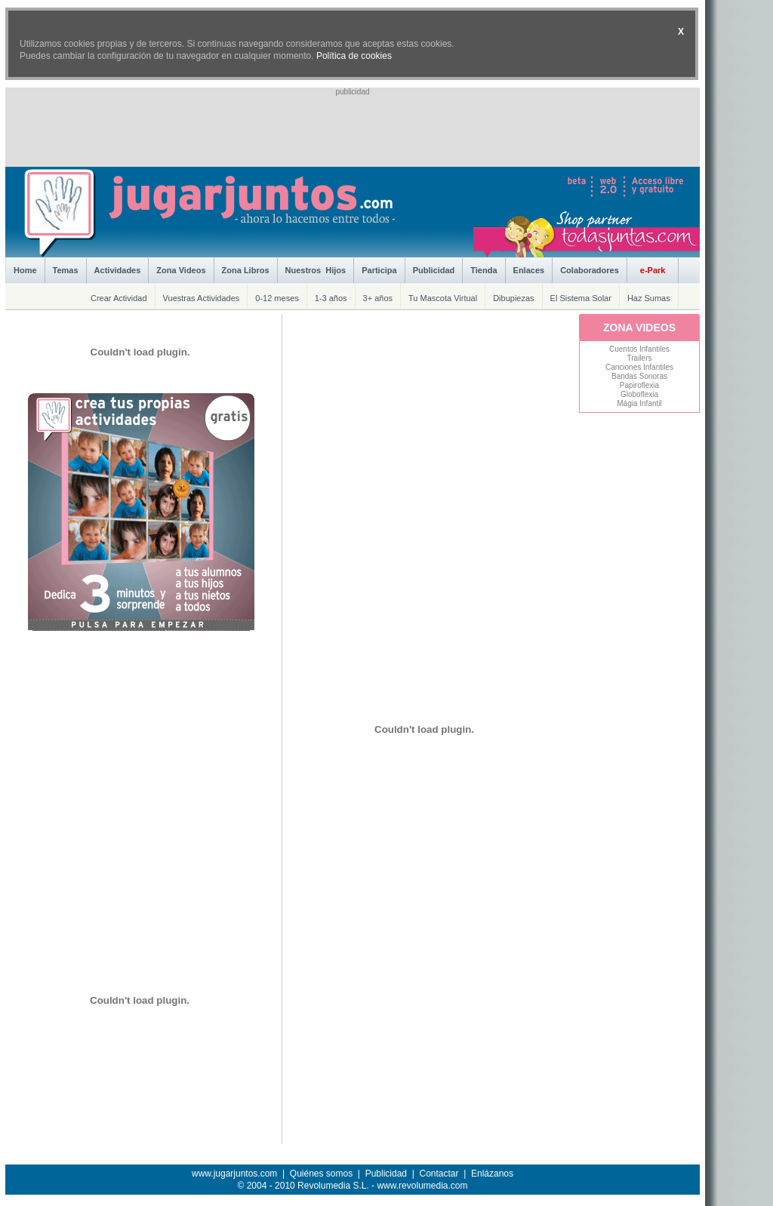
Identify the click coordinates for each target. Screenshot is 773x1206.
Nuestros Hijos (315, 270)
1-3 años (331, 298)
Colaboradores (589, 270)
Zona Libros (245, 270)
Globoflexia (639, 394)
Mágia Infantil (639, 403)
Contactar (438, 1173)
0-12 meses (276, 298)
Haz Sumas (648, 298)
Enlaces (529, 270)
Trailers (639, 358)
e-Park (653, 270)
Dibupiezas (513, 298)
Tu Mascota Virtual (442, 298)
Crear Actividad (119, 298)
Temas (66, 270)
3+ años (378, 298)
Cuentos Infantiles (639, 349)
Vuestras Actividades (201, 298)
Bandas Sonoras (639, 376)
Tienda (483, 270)
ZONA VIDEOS (639, 327)
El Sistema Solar (580, 298)
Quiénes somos (321, 1173)
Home (25, 270)
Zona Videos (180, 270)
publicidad (352, 92)
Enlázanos (492, 1173)
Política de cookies (354, 56)
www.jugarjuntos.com (234, 1173)
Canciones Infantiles (639, 367)
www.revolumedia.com (422, 1185)
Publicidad (434, 270)
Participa (379, 270)
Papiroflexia (639, 385)
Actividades (117, 270)
